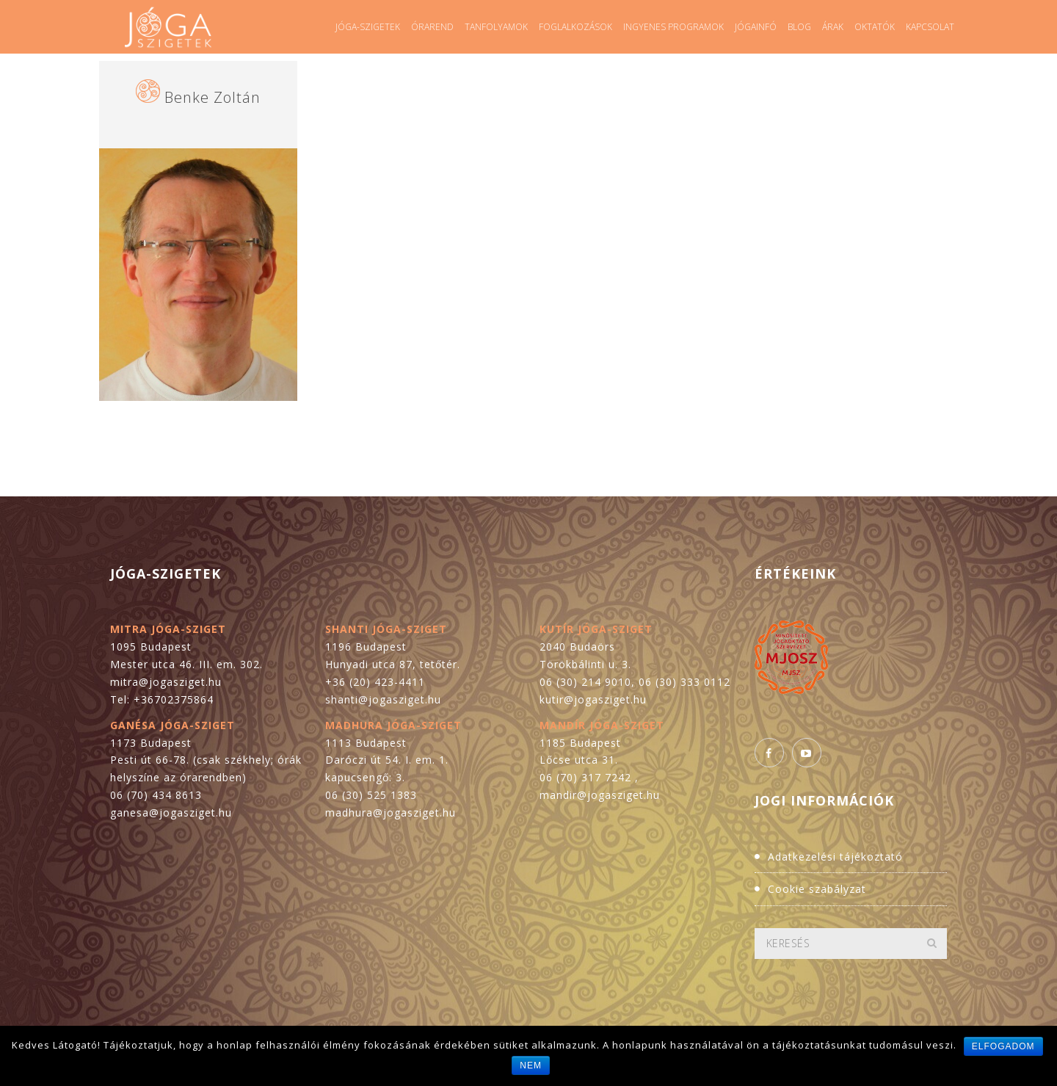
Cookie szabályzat (817, 889)
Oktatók (874, 27)
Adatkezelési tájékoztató (835, 857)
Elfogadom (1003, 1046)
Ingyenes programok (673, 27)
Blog (799, 27)
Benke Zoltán (212, 97)
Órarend (432, 27)
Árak (832, 27)
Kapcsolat (930, 27)
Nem (531, 1065)
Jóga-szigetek (367, 27)
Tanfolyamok (496, 27)
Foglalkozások (575, 27)
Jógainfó (756, 27)
